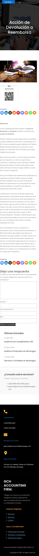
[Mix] (26, 113)
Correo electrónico (7, 309)
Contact (11, 520)
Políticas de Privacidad (16, 532)
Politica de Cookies (15, 538)
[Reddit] (14, 113)
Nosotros (11, 514)
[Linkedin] (6, 113)
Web (1, 317)
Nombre (3, 302)
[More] (34, 113)
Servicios (11, 517)
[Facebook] (2, 113)
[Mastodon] (22, 113)
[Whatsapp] (30, 113)
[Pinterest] (18, 113)
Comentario (4, 280)
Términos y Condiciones (16, 535)
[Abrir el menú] (19, 3)
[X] (10, 113)
